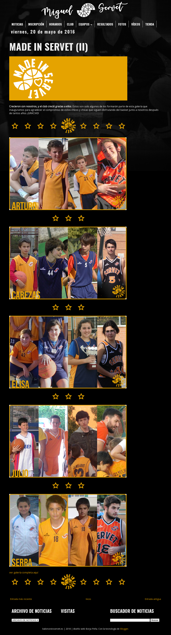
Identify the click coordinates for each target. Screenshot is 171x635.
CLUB (70, 24)
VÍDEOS (135, 24)
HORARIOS (55, 24)
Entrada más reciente (21, 598)
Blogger (124, 628)
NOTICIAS (17, 24)
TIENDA (149, 24)
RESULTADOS (105, 24)
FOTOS (122, 24)
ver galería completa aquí (23, 572)
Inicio (88, 598)
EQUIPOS (85, 24)
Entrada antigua (153, 598)
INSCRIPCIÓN (36, 24)
